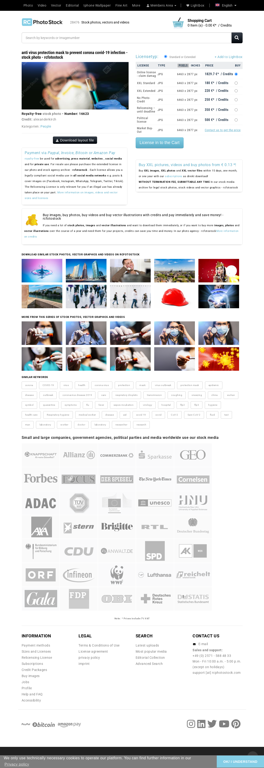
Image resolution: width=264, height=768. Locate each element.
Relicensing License (37, 657)
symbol (29, 405)
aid (125, 414)
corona (29, 385)
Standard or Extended (182, 57)
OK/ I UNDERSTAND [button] (240, 762)
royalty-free (32, 158)
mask (142, 385)
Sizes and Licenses (36, 651)
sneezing (197, 395)
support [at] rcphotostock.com (217, 672)
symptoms (71, 405)
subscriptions (173, 176)
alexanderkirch (44, 119)
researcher (121, 424)
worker (64, 424)
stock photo (52, 114)
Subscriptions (32, 664)
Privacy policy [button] (16, 764)
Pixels (183, 65)
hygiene (212, 405)
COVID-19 (48, 385)
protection (124, 385)
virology (147, 405)
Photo (28, 5)
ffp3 (196, 405)
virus (66, 385)
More (136, 5)
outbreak (48, 395)
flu (87, 405)
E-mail (203, 644)
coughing (176, 395)
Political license (142, 119)
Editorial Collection (150, 657)
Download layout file (75, 140)
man (27, 424)
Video (42, 5)
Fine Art (121, 5)
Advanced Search (149, 664)
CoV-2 (174, 414)
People (45, 126)
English (225, 5)
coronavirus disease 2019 (77, 395)
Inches (195, 65)
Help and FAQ (32, 694)
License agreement (93, 651)
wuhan (231, 395)
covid (158, 414)
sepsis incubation (124, 405)
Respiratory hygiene (58, 414)
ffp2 (182, 405)
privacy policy (89, 657)
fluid (212, 414)
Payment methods (36, 645)
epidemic (214, 385)
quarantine (49, 405)
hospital (166, 405)
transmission (154, 395)
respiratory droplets (126, 395)
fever (101, 405)
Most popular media (151, 651)
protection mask (190, 385)
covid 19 (141, 414)
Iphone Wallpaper (97, 5)
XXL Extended (146, 91)
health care (31, 414)
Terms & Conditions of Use (99, 645)
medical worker (87, 414)
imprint (84, 664)
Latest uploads (147, 645)
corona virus (102, 385)
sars (103, 395)
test (226, 414)
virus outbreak (163, 385)
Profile (27, 688)
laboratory (45, 424)
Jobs (25, 682)
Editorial (72, 5)
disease (29, 395)
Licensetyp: (147, 56)
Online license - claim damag (146, 74)
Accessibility (31, 700)
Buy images (31, 676)
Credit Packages (34, 670)
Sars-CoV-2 (194, 414)
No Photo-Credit (143, 99)
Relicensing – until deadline (146, 109)
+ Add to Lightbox (229, 57)
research (141, 424)
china (214, 395)
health (81, 385)
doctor (81, 424)
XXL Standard (146, 83)
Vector (56, 5)
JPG (160, 74)
